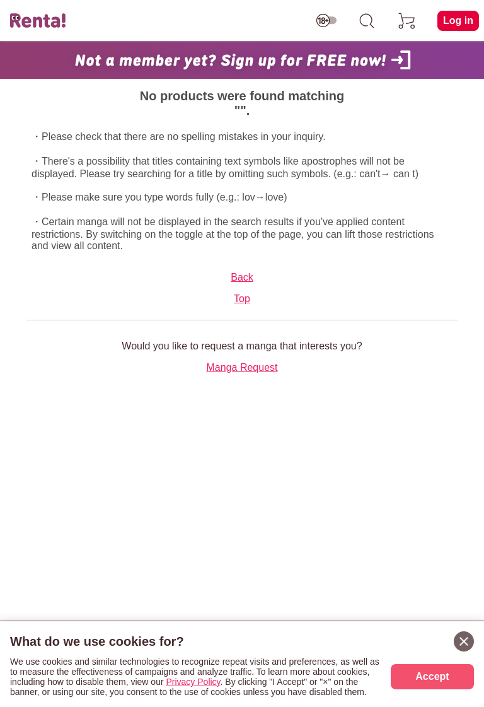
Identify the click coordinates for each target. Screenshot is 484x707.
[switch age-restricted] (326, 21)
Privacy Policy (193, 682)
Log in (458, 20)
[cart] (407, 21)
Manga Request (242, 367)
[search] (367, 21)
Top (242, 298)
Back (242, 277)
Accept (432, 676)
